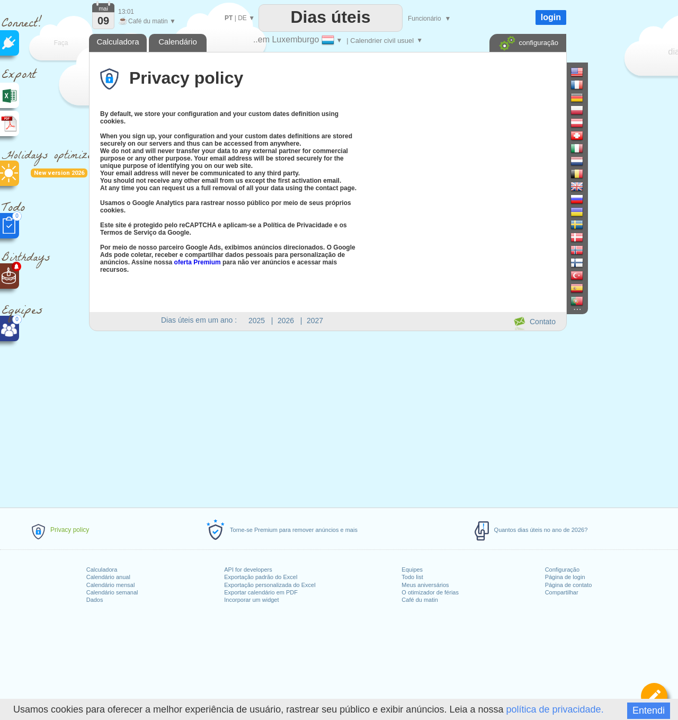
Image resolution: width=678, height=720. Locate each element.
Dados (94, 600)
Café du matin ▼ (147, 21)
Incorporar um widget (251, 600)
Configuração (562, 569)
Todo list (412, 577)
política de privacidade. (555, 709)
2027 (315, 320)
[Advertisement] (327, 417)
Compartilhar (561, 592)
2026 (286, 320)
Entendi (648, 710)
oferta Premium (197, 262)
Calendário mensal (110, 585)
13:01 (126, 11)
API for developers (248, 569)
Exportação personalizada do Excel (269, 585)
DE (242, 18)
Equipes (412, 569)
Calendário (177, 41)
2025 (256, 320)
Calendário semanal (112, 592)
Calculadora (102, 569)
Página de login (565, 577)
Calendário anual (108, 577)
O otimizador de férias (430, 592)
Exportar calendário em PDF (261, 592)
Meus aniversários (425, 585)
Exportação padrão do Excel (260, 577)
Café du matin (420, 600)
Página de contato (568, 585)
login (551, 17)
